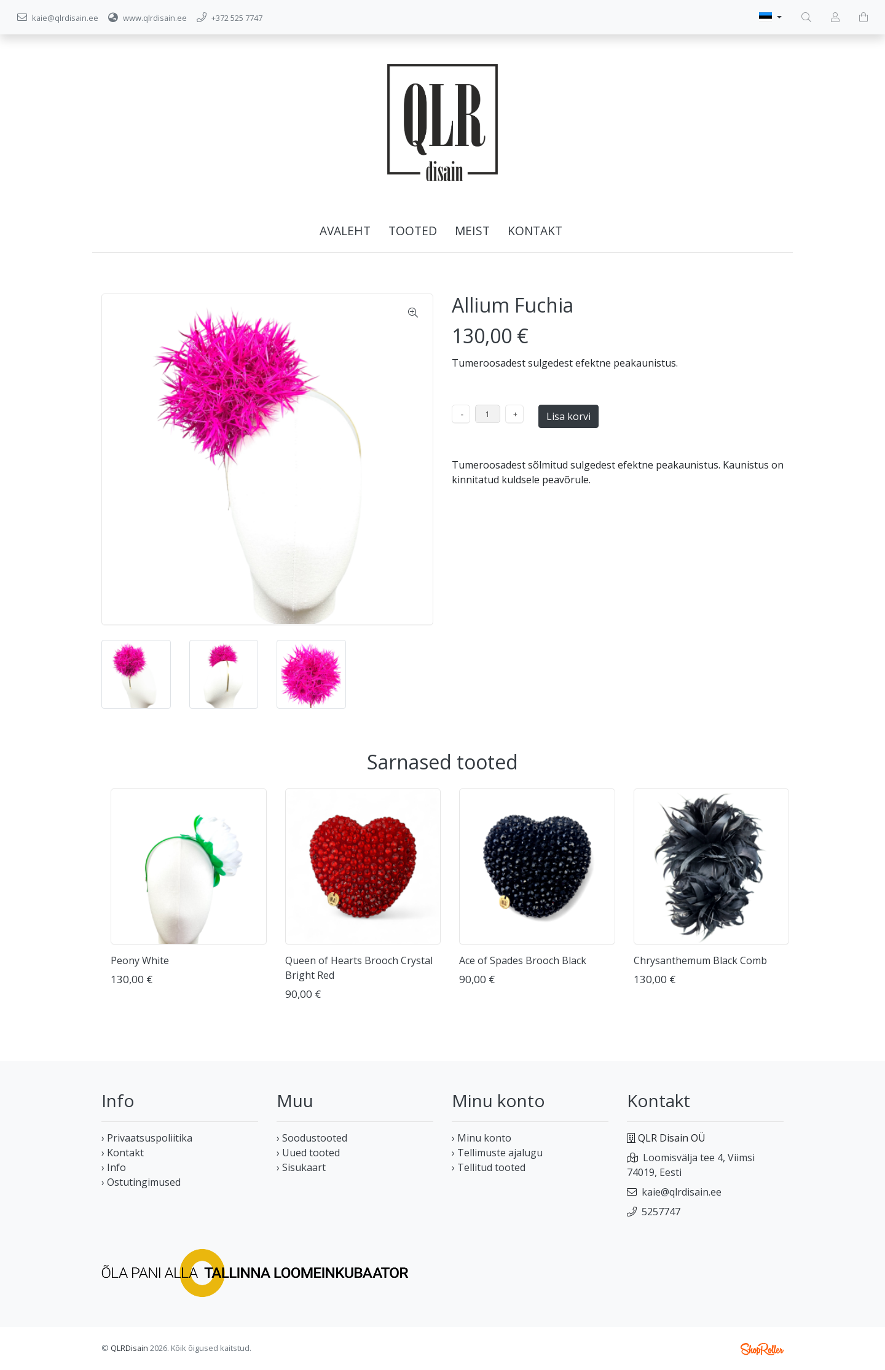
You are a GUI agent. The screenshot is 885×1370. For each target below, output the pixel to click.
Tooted (412, 230)
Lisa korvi (568, 416)
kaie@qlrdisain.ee (682, 1192)
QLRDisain (129, 1347)
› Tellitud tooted (488, 1167)
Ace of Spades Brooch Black (522, 960)
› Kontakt (122, 1152)
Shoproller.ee (762, 1349)
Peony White (140, 960)
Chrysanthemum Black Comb (700, 960)
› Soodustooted (312, 1138)
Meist (472, 230)
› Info (113, 1167)
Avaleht (345, 230)
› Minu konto (481, 1138)
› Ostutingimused (141, 1182)
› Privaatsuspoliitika (146, 1138)
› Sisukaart (301, 1167)
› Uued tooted (308, 1152)
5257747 (661, 1211)
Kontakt (535, 230)
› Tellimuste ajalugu (497, 1152)
